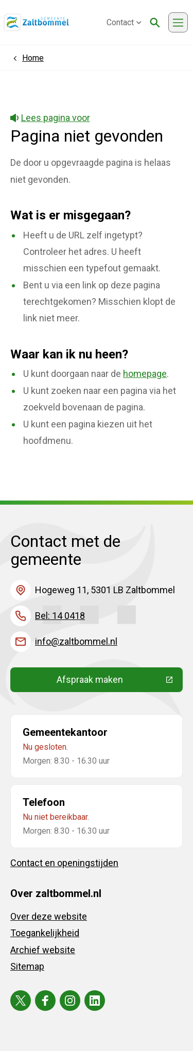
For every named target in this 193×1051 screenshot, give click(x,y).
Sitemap (27, 966)
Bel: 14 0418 (60, 615)
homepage (145, 373)
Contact (124, 22)
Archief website (42, 949)
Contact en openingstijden (64, 862)
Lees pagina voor (50, 117)
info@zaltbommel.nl (76, 641)
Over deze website (48, 916)
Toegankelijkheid (44, 932)
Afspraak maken (120, 682)
